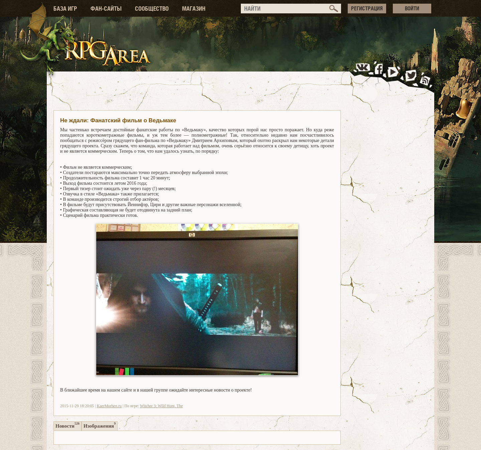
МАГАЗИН (193, 8)
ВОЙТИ (412, 8)
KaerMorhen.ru (109, 406)
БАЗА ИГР (65, 8)
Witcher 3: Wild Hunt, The (161, 406)
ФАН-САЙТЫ (106, 8)
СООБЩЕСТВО (152, 8)
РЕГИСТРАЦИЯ (367, 8)
